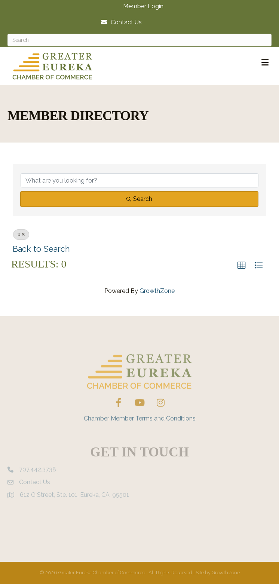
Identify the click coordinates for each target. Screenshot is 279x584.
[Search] (139, 40)
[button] (241, 265)
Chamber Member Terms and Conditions (140, 425)
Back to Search (41, 249)
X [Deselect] (21, 234)
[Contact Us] (119, 22)
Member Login (143, 6)
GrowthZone (157, 290)
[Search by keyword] (139, 180)
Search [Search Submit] (139, 198)
